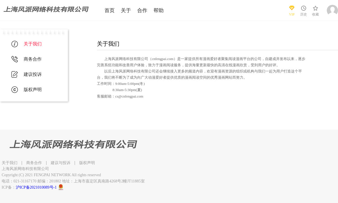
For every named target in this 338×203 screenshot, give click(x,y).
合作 (142, 10)
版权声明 (87, 163)
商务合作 (34, 163)
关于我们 (9, 163)
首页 (109, 10)
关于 (126, 10)
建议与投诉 (60, 163)
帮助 (159, 10)
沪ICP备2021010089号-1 (36, 187)
